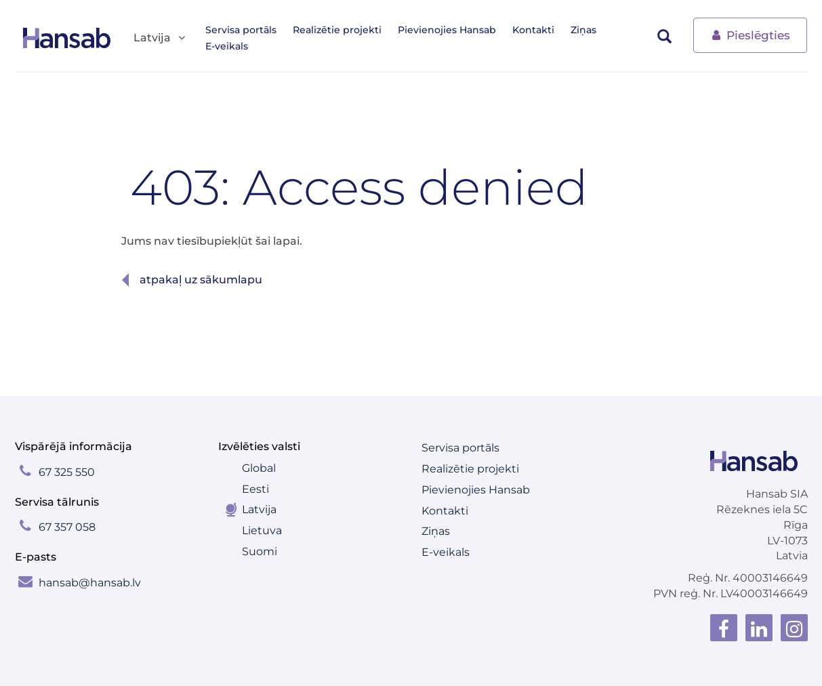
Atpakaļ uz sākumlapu (201, 279)
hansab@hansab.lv (90, 582)
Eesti (255, 489)
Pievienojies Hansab (447, 30)
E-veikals (226, 46)
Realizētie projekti (337, 30)
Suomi (259, 551)
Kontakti (533, 30)
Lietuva (262, 530)
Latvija (259, 509)
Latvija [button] (160, 38)
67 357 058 (67, 527)
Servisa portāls (240, 30)
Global (259, 468)
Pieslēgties (750, 34)
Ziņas (583, 30)
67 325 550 (67, 472)
